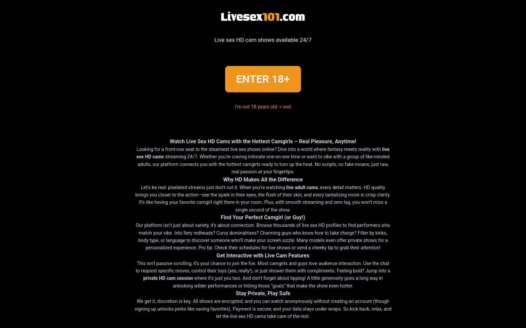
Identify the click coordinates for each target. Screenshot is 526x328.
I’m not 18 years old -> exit (263, 107)
